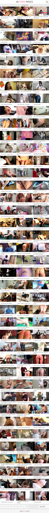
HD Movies (24, 1)
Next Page (44, 506)
